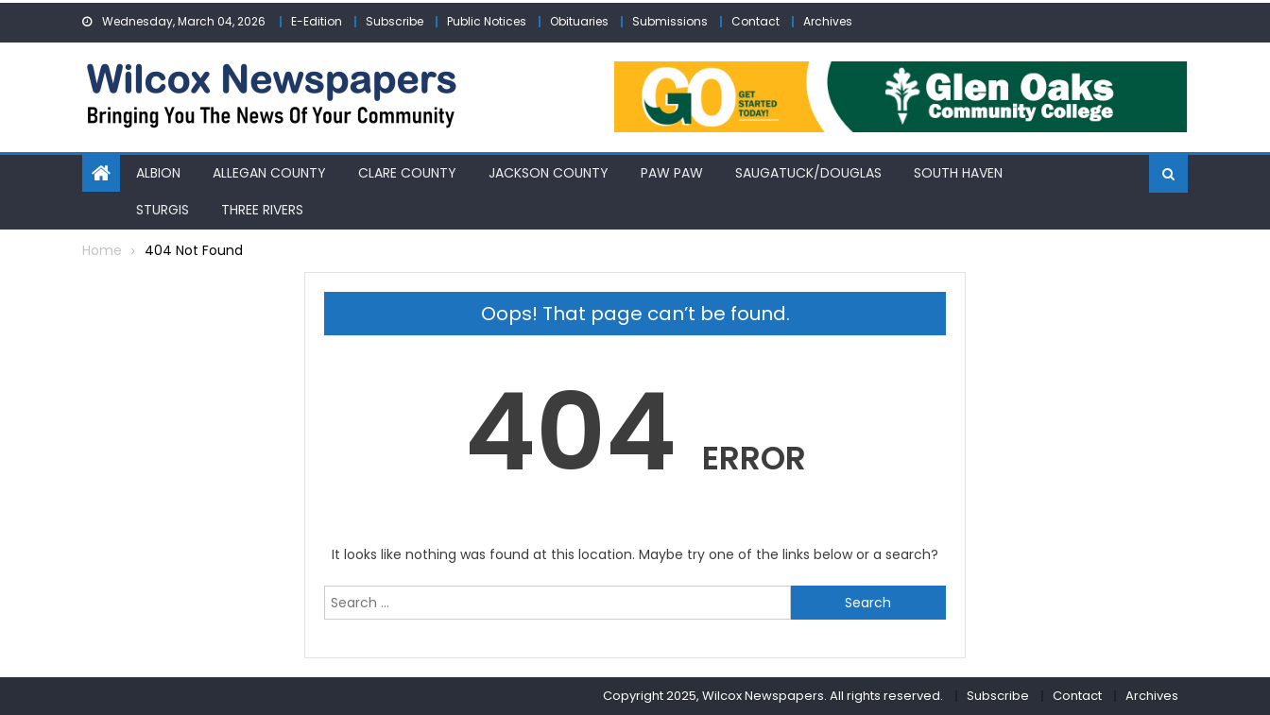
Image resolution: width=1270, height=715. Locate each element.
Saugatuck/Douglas (808, 172)
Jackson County (549, 172)
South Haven (958, 172)
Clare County (407, 172)
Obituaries (579, 21)
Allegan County (269, 172)
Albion (158, 172)
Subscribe (394, 21)
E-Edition (316, 21)
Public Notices (486, 21)
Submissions (670, 21)
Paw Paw (672, 172)
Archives (827, 21)
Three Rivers (262, 209)
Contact (755, 21)
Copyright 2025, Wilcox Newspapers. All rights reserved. (773, 696)
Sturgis (162, 209)
